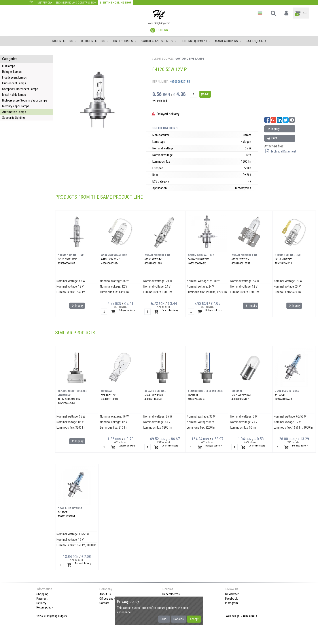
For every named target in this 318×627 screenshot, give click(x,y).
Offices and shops (110, 598)
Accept (194, 619)
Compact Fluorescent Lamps (20, 89)
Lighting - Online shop (116, 2)
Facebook (231, 598)
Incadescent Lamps (14, 77)
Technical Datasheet (280, 151)
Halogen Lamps (12, 71)
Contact (104, 603)
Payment (41, 598)
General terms (171, 594)
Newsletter (232, 594)
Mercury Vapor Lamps (15, 106)
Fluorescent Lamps (14, 83)
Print (272, 138)
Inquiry (273, 129)
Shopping (42, 594)
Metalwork (45, 2)
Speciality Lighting (13, 117)
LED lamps (8, 66)
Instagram (231, 603)
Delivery (41, 603)
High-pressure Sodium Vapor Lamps (24, 100)
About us (105, 594)
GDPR (164, 619)
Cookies (178, 619)
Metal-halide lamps (14, 94)
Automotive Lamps (14, 112)
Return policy (44, 607)
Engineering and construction (76, 2)
